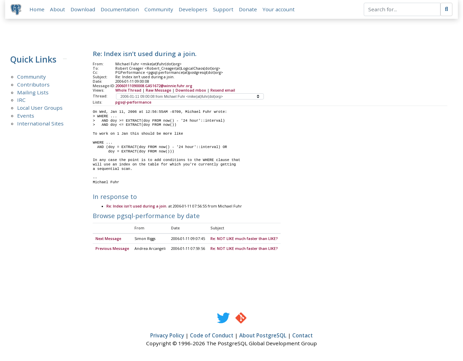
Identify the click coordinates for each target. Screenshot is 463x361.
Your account (278, 9)
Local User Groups (40, 108)
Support (223, 9)
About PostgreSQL (262, 336)
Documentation (120, 9)
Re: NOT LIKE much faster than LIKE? (244, 239)
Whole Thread (128, 90)
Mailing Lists (33, 92)
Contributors (33, 84)
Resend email (222, 90)
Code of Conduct (211, 336)
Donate (248, 9)
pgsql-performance (133, 102)
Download (82, 9)
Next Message (108, 239)
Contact (302, 336)
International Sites (40, 123)
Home (36, 9)
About (57, 9)
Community (158, 9)
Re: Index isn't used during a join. (136, 206)
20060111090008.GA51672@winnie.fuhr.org (153, 85)
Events (25, 115)
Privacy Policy (167, 336)
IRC (21, 100)
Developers (193, 9)
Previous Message (112, 249)
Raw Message (158, 90)
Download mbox (191, 90)
